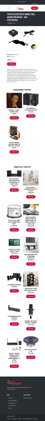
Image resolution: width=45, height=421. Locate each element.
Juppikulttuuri (12, 403)
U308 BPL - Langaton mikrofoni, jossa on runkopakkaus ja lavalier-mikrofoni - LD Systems (14, 357)
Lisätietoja (11, 64)
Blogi (10, 408)
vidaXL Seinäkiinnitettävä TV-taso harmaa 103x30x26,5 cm (30, 256)
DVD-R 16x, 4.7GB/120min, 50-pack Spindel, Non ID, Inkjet (14, 222)
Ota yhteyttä (14, 418)
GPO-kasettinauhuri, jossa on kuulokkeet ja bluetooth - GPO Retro (14, 144)
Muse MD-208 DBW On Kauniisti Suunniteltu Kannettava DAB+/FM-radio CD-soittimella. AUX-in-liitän (30, 220)
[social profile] (26, 1)
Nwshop (11, 398)
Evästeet (20, 418)
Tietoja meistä (12, 405)
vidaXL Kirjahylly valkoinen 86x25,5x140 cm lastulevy (30, 189)
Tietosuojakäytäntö (27, 418)
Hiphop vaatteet (13, 400)
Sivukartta (35, 418)
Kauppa (34, 8)
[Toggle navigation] (8, 8)
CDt (14, 23)
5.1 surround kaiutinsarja (14, 285)
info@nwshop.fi (35, 3)
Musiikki (10, 23)
